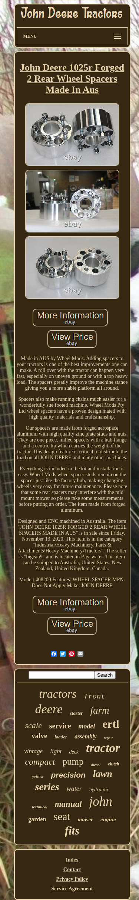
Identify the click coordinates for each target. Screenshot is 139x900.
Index (72, 860)
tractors (57, 693)
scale (33, 725)
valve (39, 736)
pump (73, 762)
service (60, 726)
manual (68, 804)
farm (99, 710)
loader (60, 737)
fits (72, 830)
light (56, 751)
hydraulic (99, 789)
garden (37, 819)
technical (39, 807)
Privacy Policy (72, 879)
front (94, 697)
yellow (37, 776)
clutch (113, 764)
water (74, 788)
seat (61, 816)
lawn (102, 773)
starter (76, 713)
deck (74, 752)
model (87, 726)
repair (108, 738)
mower (85, 819)
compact (40, 762)
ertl (111, 724)
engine (108, 819)
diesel (95, 764)
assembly (86, 736)
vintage (33, 751)
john (100, 801)
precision (68, 775)
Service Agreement (72, 888)
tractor (103, 748)
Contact (72, 869)
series (47, 786)
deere (49, 709)
